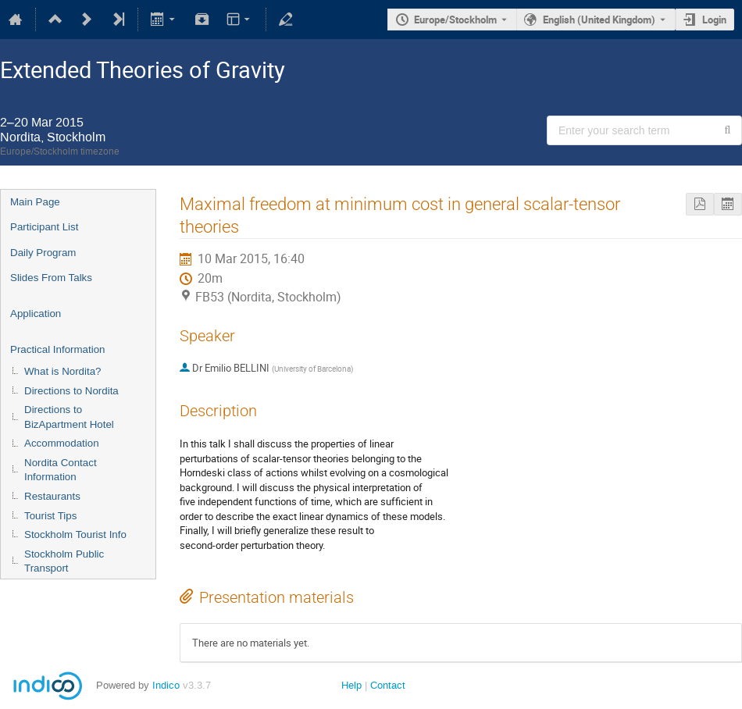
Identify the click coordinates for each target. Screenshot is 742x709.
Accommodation (61, 443)
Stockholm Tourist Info (75, 534)
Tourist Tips (50, 516)
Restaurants (52, 496)
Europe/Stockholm (455, 19)
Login (714, 19)
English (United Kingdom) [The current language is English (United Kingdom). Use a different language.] (599, 19)
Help (351, 685)
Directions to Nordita (71, 391)
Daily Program (43, 252)
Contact (387, 685)
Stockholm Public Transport (64, 561)
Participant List (44, 227)
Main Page (35, 202)
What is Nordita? (63, 371)
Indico (166, 685)
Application (35, 313)
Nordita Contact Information (60, 470)
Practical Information (57, 349)
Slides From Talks (51, 277)
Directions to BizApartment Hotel (69, 417)
